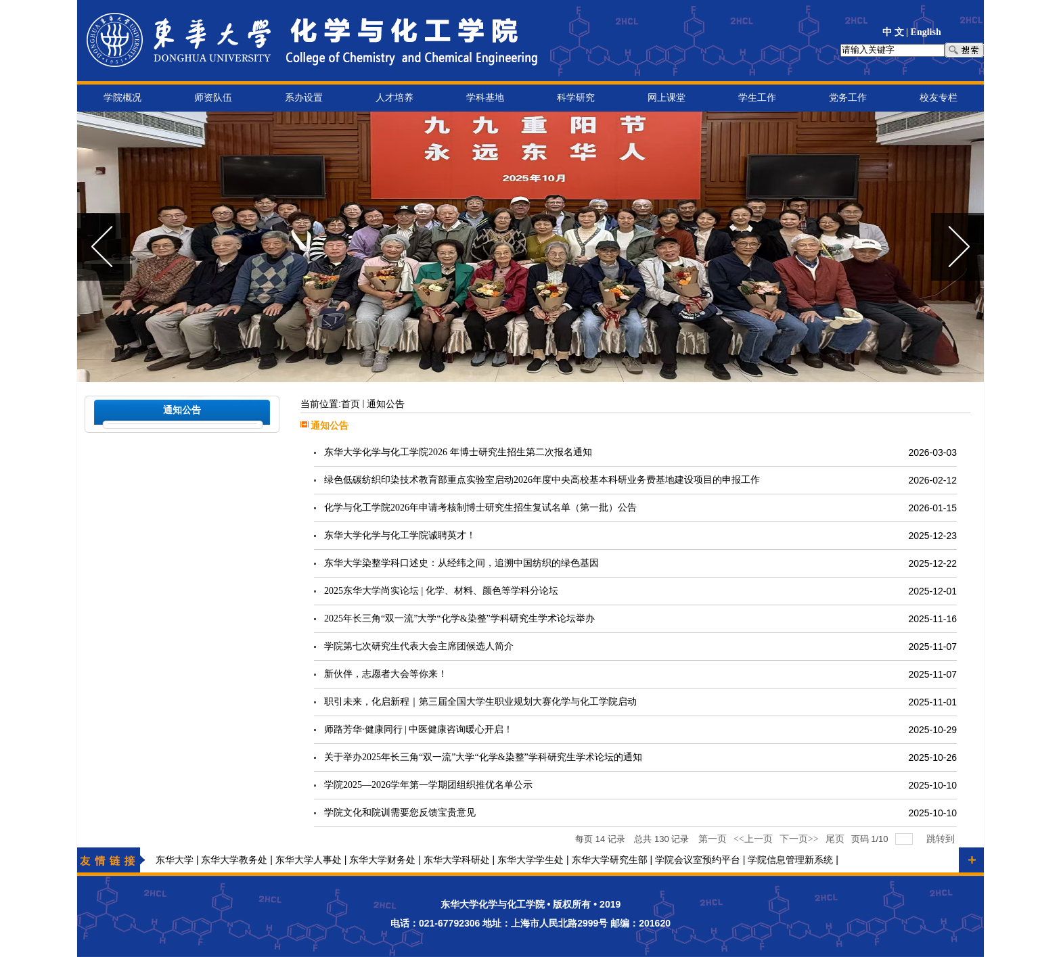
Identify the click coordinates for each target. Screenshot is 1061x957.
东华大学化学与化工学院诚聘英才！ (400, 535)
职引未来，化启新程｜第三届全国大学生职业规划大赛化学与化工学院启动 (480, 702)
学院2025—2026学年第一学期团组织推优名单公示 (428, 785)
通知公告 (386, 404)
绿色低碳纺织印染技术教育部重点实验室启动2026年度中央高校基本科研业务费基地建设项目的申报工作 (542, 480)
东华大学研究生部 (610, 860)
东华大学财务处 (382, 860)
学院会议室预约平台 (697, 860)
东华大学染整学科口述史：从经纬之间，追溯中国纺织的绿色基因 (461, 563)
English (926, 32)
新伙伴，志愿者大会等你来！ (385, 674)
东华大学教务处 (234, 860)
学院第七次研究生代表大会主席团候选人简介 (419, 646)
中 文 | (896, 32)
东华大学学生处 (530, 860)
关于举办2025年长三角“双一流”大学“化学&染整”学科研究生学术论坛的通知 (483, 757)
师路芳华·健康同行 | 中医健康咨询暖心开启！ (418, 729)
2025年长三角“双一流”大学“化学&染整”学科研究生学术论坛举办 (459, 618)
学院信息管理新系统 (790, 860)
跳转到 (941, 839)
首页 (350, 404)
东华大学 (175, 860)
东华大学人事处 (308, 860)
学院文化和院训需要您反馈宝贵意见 (400, 813)
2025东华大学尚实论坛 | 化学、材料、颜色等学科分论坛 (441, 591)
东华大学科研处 (457, 860)
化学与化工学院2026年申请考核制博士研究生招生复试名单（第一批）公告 (480, 508)
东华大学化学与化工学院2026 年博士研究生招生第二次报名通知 (458, 452)
